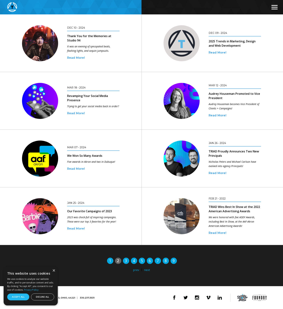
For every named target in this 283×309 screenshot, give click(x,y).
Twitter (185, 298)
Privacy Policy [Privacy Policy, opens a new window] (31, 289)
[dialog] (31, 286)
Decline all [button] (42, 296)
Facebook (174, 298)
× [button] (53, 270)
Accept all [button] (18, 296)
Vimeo (208, 298)
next (147, 270)
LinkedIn (219, 298)
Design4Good (242, 298)
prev (136, 270)
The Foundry (259, 298)
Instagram (197, 298)
